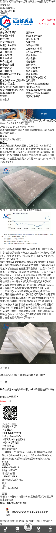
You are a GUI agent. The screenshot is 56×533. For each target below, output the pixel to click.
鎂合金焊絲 (6, 67)
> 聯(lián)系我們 (10, 442)
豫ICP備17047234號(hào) (13, 503)
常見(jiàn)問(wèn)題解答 (13, 86)
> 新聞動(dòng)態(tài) (13, 439)
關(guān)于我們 (8, 32)
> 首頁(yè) (7, 429)
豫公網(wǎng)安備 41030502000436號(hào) (27, 513)
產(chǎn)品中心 (8, 49)
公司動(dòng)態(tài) (45, 120)
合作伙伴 (5, 38)
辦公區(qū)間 (7, 35)
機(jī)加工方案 (7, 83)
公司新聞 (5, 77)
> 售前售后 (8, 445)
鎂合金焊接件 (7, 64)
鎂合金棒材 (6, 58)
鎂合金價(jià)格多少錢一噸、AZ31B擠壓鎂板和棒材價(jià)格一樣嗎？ (27, 393)
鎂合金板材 (6, 52)
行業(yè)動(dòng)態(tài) (12, 80)
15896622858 (7, 11)
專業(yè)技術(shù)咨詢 (12, 90)
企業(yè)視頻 (7, 42)
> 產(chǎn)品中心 (11, 436)
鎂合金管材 (6, 55)
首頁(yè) (30, 32)
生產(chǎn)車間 (8, 45)
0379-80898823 (10, 467)
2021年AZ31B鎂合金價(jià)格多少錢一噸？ (22, 375)
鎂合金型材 (6, 61)
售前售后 (5, 96)
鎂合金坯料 (6, 71)
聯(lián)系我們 (7, 93)
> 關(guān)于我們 (11, 432)
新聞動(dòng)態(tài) (10, 74)
